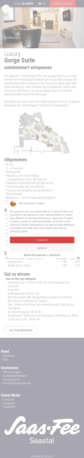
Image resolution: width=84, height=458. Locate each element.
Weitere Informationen (35, 255)
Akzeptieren (42, 240)
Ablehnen (42, 248)
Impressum (54, 255)
